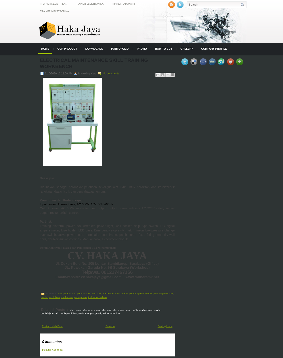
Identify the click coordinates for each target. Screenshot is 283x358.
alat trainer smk (111, 293)
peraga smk (80, 297)
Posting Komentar (52, 349)
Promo (142, 48)
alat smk (96, 293)
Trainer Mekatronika (54, 11)
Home (45, 48)
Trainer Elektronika (89, 3)
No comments (111, 73)
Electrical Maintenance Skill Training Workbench (94, 63)
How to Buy (163, 48)
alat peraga (64, 293)
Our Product (67, 48)
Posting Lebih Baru (52, 326)
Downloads (94, 48)
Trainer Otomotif (123, 3)
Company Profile (214, 48)
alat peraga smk (81, 293)
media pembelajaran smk (159, 293)
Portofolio (120, 48)
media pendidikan (50, 297)
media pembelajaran (132, 293)
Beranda (110, 326)
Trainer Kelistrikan (53, 3)
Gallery (186, 48)
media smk (67, 297)
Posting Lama (165, 326)
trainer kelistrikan (97, 297)
